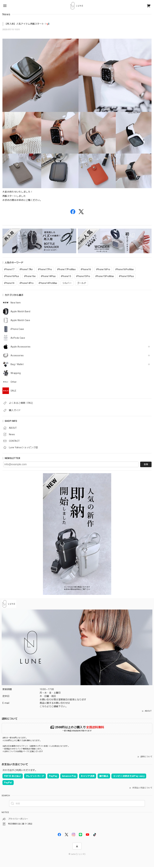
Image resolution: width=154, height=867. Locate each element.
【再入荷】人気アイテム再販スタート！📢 (27, 24)
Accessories (17, 355)
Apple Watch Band (20, 311)
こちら (43, 706)
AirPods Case (18, 338)
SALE (13, 390)
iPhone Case (17, 329)
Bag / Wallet (17, 364)
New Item (16, 302)
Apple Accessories (20, 346)
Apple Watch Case (20, 320)
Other (14, 382)
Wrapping (16, 373)
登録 (146, 464)
